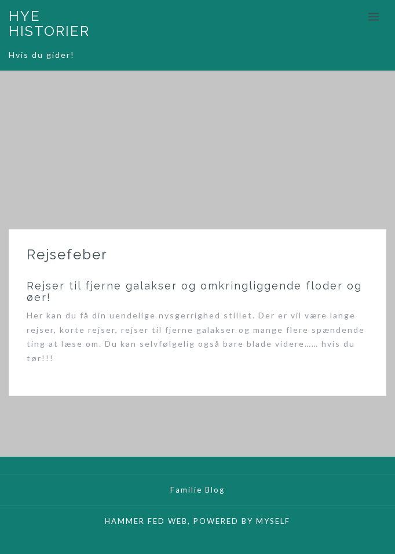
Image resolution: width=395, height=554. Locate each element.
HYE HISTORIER (49, 23)
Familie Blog (197, 489)
